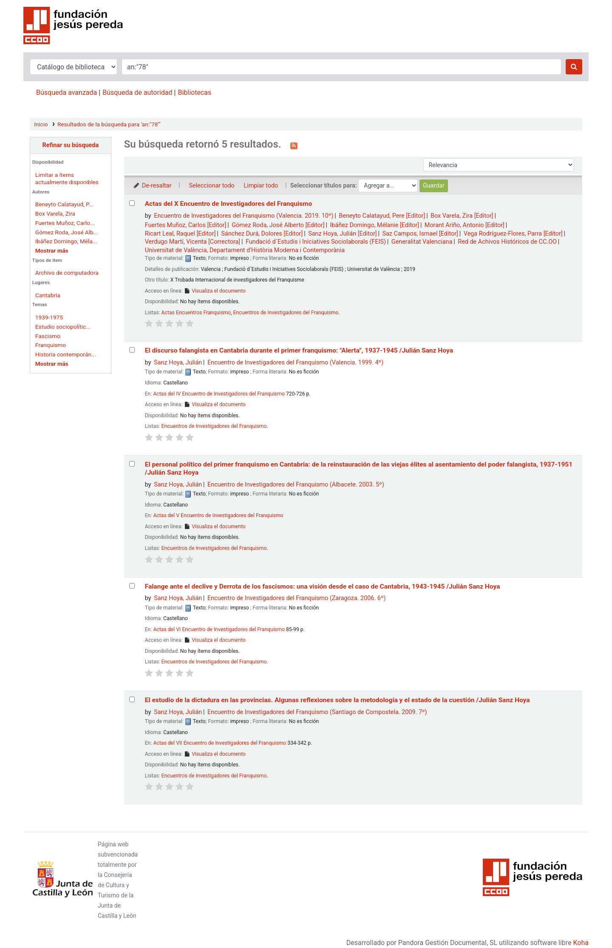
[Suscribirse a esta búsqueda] (294, 145)
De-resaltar (152, 185)
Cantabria (47, 295)
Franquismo (50, 345)
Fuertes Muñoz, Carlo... (65, 222)
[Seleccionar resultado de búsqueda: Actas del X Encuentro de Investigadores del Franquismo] (132, 203)
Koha (581, 943)
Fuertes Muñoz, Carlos (186, 225)
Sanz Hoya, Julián (342, 233)
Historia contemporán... (65, 354)
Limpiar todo (261, 185)
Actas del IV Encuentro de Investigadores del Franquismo (219, 394)
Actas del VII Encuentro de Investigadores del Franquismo (219, 743)
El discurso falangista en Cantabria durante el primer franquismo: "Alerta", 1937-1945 (299, 350)
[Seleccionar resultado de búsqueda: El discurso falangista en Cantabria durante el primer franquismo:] (132, 350)
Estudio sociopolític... (63, 326)
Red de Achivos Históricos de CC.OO (507, 241)
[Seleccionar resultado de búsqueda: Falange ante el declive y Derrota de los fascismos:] (132, 586)
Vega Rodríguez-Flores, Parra (513, 233)
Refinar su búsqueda (70, 145)
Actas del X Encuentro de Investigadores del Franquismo (228, 204)
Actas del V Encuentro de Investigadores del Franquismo (218, 515)
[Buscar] (574, 66)
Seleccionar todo (211, 185)
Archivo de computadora (67, 272)
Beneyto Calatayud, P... (64, 204)
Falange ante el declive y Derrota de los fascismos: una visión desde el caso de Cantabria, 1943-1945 (322, 586)
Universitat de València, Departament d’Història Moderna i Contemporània (245, 250)
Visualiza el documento (214, 291)
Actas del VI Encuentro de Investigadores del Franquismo (219, 629)
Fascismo (47, 336)
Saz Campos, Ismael (420, 233)
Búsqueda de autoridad (137, 92)
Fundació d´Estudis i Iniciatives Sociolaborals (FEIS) (316, 241)
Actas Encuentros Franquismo (196, 313)
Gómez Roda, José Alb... (66, 232)
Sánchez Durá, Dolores (262, 233)
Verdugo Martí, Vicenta (193, 241)
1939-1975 (49, 317)
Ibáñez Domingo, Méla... (66, 241)
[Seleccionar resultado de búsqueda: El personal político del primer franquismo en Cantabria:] (132, 464)
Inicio (41, 124)
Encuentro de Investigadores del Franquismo (243, 215)
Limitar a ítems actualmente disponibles (67, 178)
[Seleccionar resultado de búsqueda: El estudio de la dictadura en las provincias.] (132, 699)
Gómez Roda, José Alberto (278, 225)
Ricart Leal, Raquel (180, 233)
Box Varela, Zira (55, 213)
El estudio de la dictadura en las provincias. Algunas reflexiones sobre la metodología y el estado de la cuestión (337, 700)
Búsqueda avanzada (66, 92)
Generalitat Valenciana (422, 241)
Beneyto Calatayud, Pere (382, 215)
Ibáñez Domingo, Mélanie (374, 225)
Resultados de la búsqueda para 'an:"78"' (108, 124)
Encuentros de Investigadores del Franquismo (285, 313)
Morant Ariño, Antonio (464, 225)
